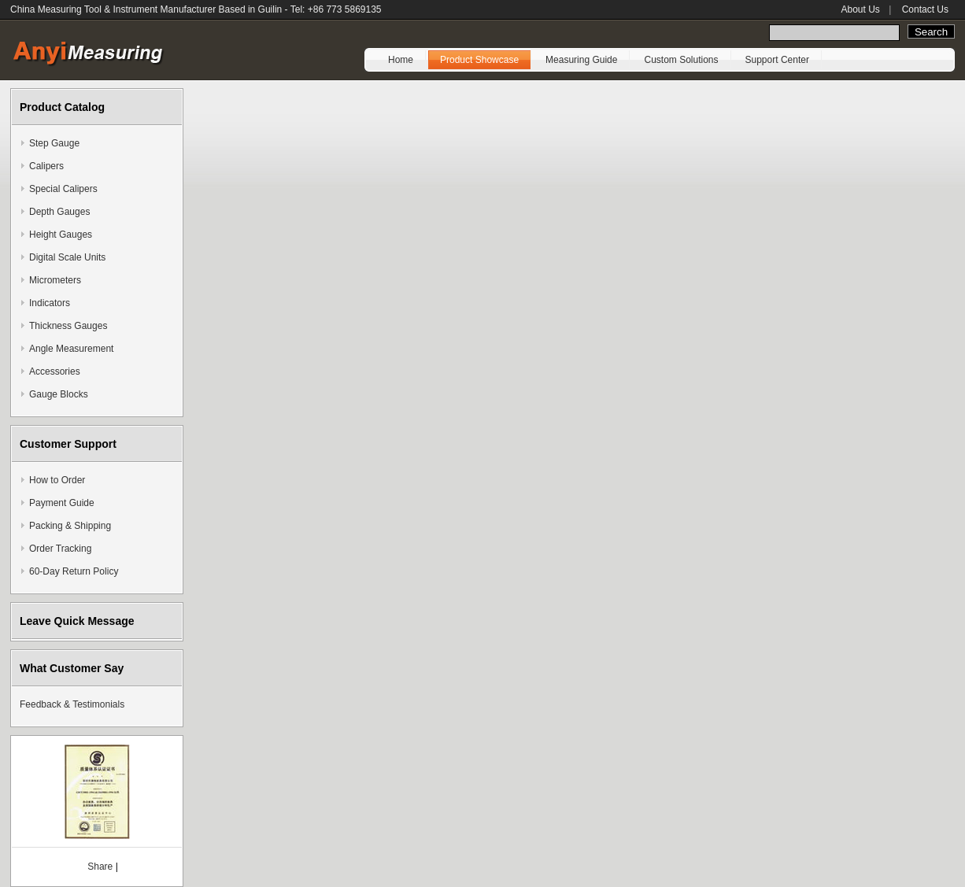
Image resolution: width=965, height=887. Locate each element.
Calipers (46, 166)
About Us (860, 9)
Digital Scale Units (67, 257)
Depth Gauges (59, 211)
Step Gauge (54, 143)
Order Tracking (60, 548)
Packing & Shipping (70, 525)
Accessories (54, 371)
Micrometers (55, 280)
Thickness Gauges (68, 325)
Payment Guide (61, 502)
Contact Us (925, 9)
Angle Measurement (71, 348)
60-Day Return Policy (73, 571)
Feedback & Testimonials (72, 704)
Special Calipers (63, 188)
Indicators (49, 303)
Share (100, 866)
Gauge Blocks (58, 394)
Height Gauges (60, 234)
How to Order (57, 480)
